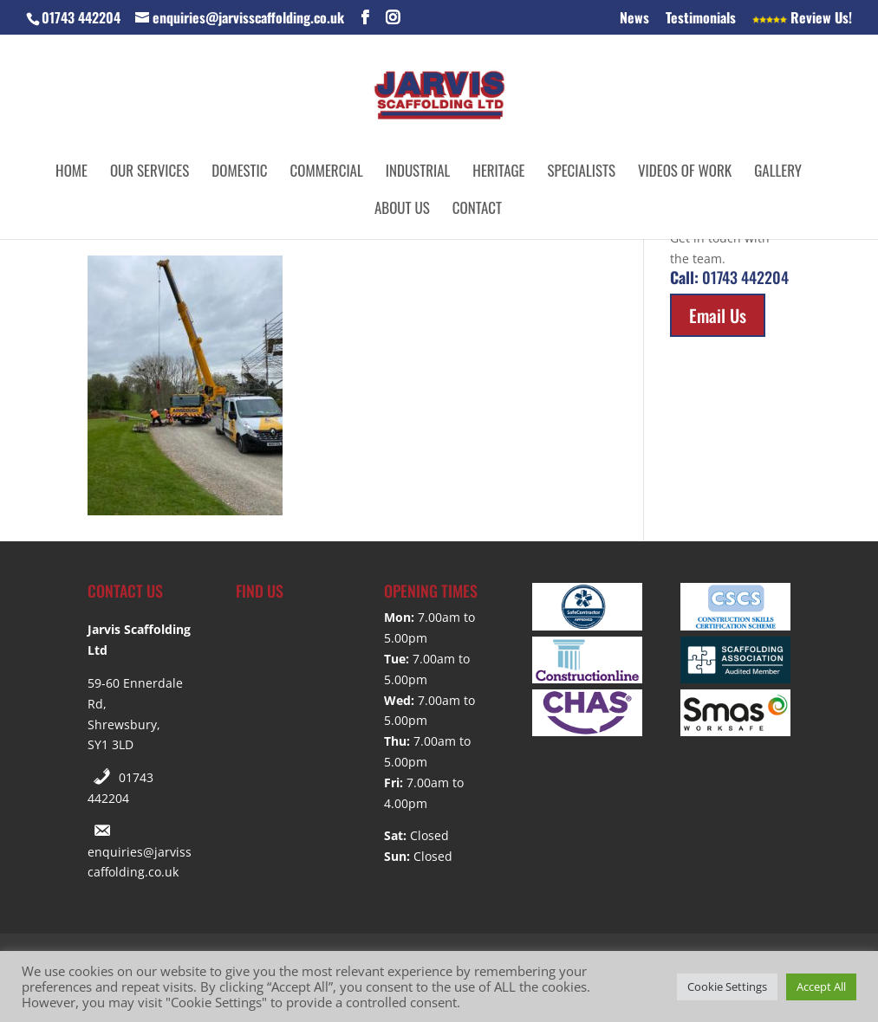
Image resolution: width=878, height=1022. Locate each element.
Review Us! (802, 19)
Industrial (418, 173)
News (634, 19)
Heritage (498, 173)
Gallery (778, 173)
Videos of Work (685, 173)
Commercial (326, 173)
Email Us (717, 315)
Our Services (149, 173)
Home (71, 173)
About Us (402, 210)
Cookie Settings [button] (727, 986)
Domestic (239, 173)
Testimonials (701, 19)
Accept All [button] (821, 986)
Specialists (581, 173)
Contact (477, 210)
